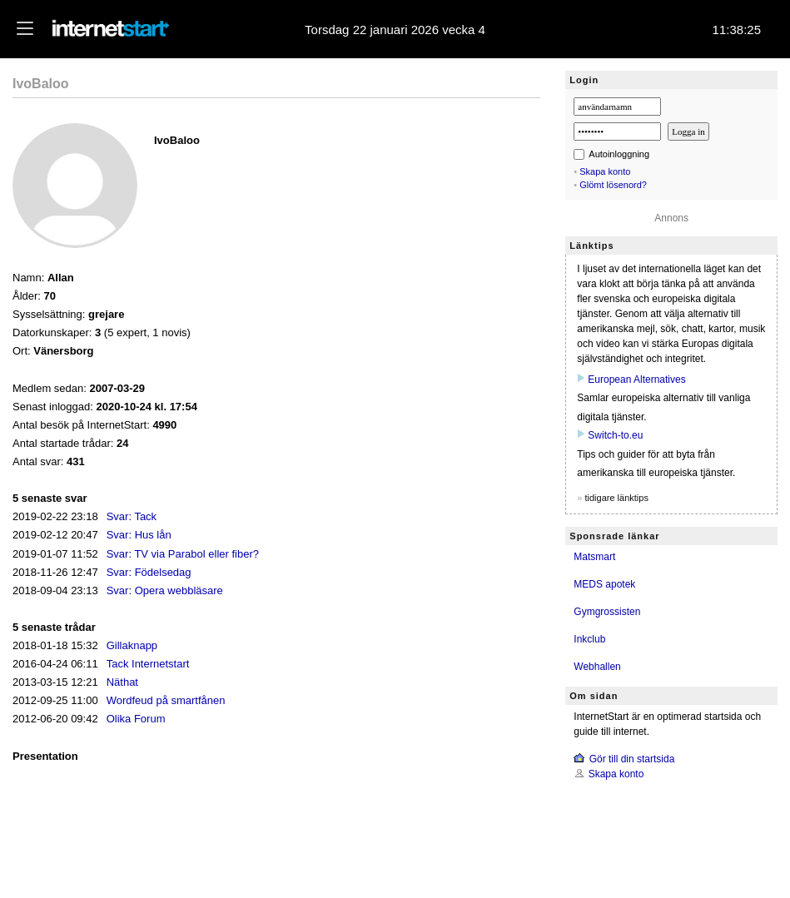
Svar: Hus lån (139, 534)
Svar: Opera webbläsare (165, 590)
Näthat (122, 682)
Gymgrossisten (607, 612)
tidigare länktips (616, 498)
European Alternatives (636, 379)
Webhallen (597, 666)
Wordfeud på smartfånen (166, 700)
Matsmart (594, 557)
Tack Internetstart (148, 663)
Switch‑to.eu (615, 435)
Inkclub (589, 639)
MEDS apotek (604, 584)
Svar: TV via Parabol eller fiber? (183, 554)
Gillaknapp (132, 645)
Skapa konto (604, 171)
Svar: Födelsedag (149, 572)
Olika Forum (136, 718)
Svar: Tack (132, 516)
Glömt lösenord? (613, 185)
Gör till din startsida (632, 759)
